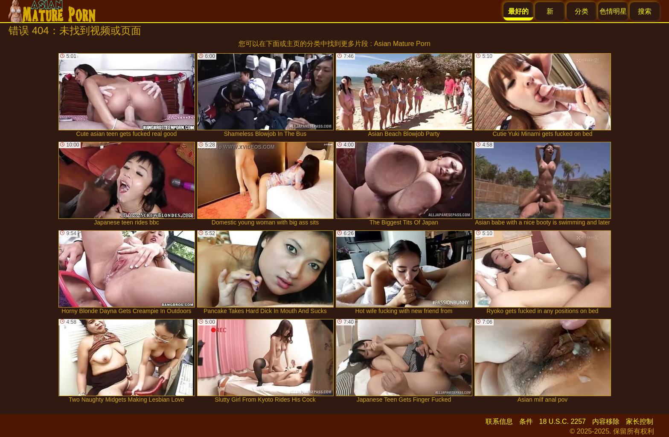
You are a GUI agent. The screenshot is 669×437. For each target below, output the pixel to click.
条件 (526, 421)
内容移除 (606, 421)
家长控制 (639, 421)
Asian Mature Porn (402, 43)
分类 (581, 11)
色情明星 (613, 11)
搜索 (645, 11)
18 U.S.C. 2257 (562, 421)
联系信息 (499, 421)
